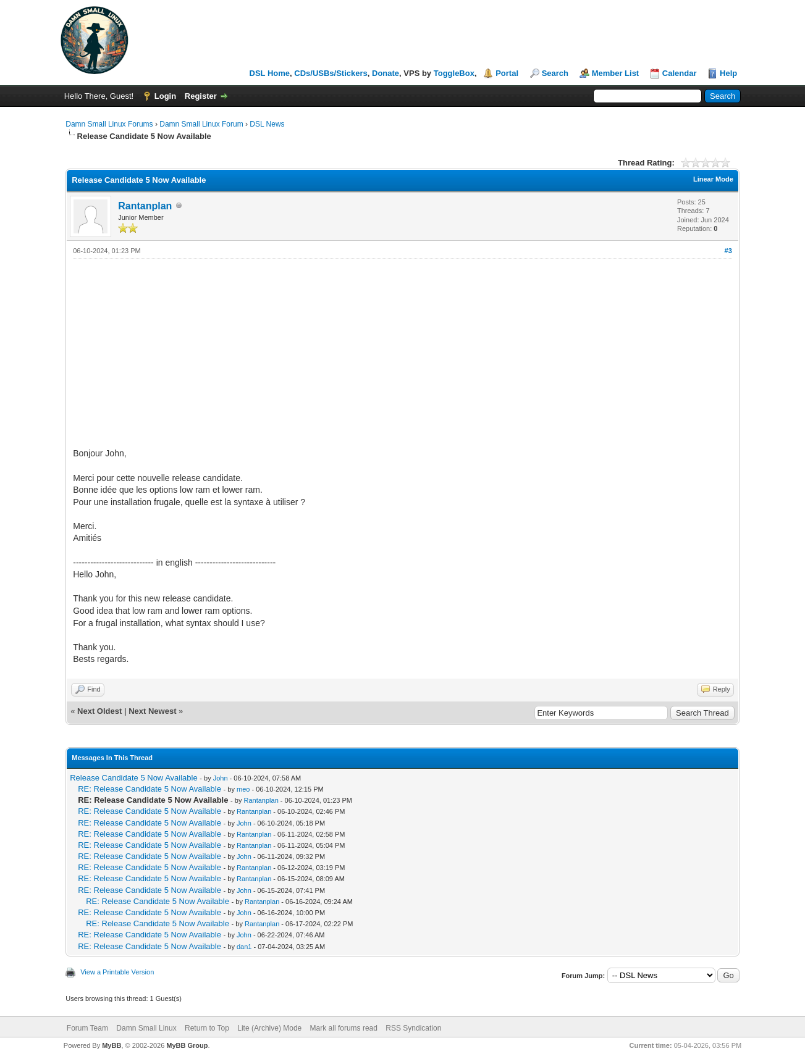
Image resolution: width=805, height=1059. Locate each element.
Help (728, 73)
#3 (728, 250)
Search (555, 73)
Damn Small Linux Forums (109, 124)
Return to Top (207, 1028)
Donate (385, 73)
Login (165, 96)
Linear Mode (713, 179)
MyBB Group (187, 1045)
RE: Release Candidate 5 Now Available (149, 788)
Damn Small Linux (146, 1028)
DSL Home (270, 73)
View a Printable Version (117, 972)
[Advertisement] (402, 351)
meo (243, 789)
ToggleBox (454, 73)
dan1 (244, 946)
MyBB (111, 1045)
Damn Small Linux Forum (201, 124)
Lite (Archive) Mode (269, 1028)
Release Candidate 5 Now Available (133, 777)
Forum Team (87, 1028)
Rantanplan (145, 206)
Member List (615, 73)
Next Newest (152, 711)
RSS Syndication (413, 1028)
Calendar (679, 73)
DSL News (267, 124)
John (220, 778)
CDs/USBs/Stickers (331, 73)
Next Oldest (99, 711)
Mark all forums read (343, 1028)
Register (201, 96)
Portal (506, 73)
